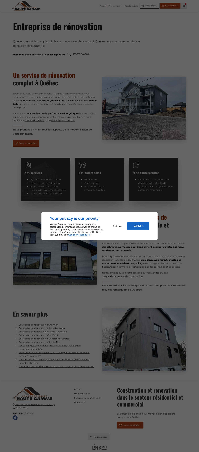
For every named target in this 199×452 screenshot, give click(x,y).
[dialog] (99, 226)
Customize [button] (117, 226)
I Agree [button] (138, 226)
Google (71, 235)
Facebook (83, 235)
